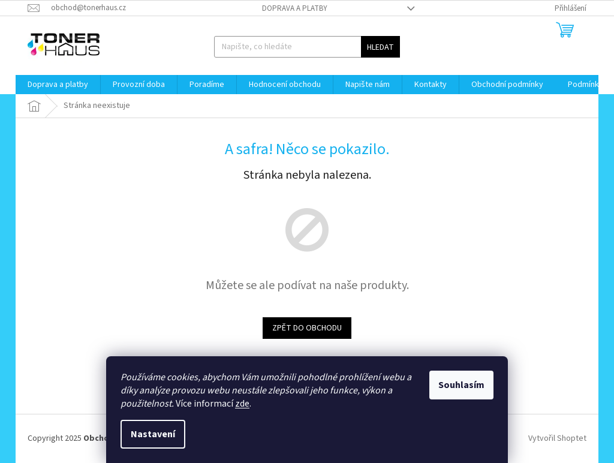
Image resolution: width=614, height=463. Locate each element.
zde (242, 403)
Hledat (380, 47)
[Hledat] (307, 47)
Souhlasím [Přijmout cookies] (461, 385)
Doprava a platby (294, 8)
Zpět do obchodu (307, 328)
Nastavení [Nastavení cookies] (153, 434)
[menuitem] (58, 84)
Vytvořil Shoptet (557, 438)
